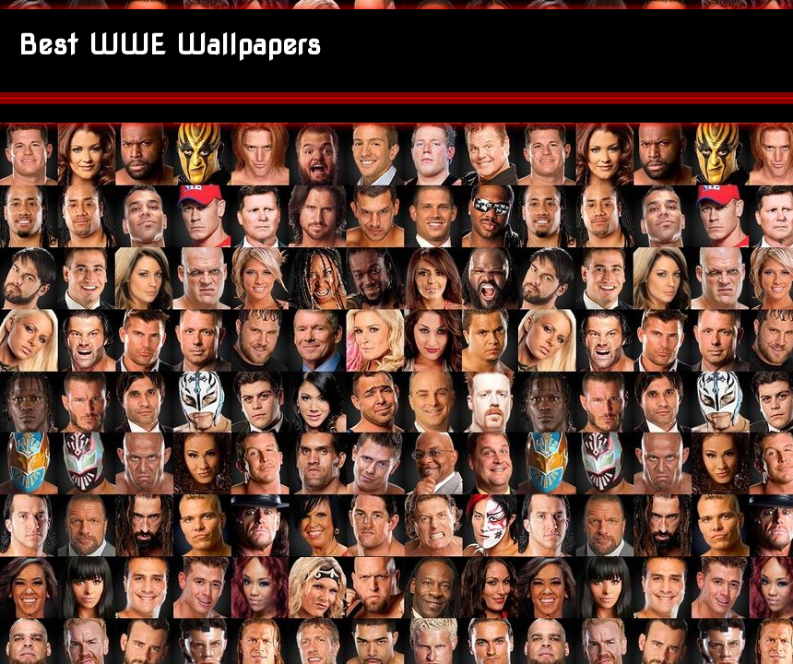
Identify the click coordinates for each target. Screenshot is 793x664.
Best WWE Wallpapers (169, 44)
